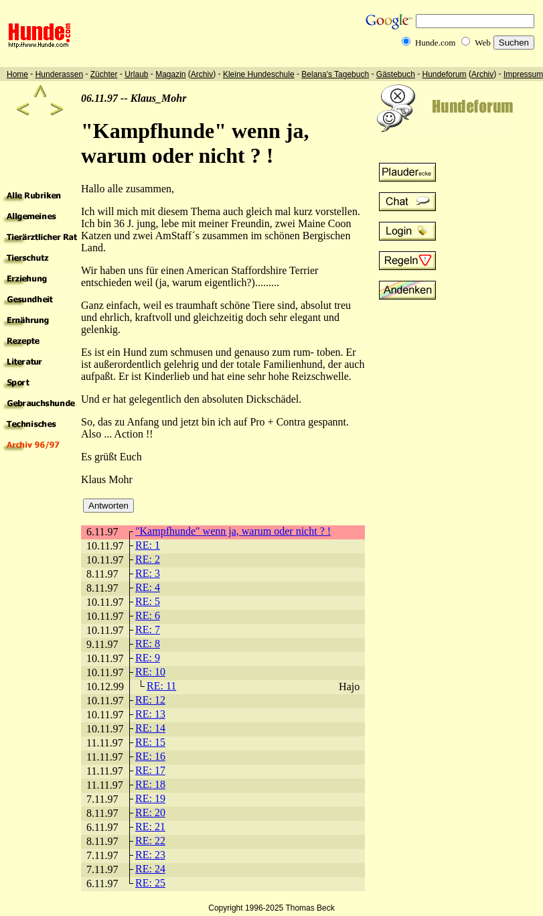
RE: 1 (147, 545)
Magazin (170, 74)
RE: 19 (150, 798)
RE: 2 (147, 559)
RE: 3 (147, 573)
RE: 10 (150, 671)
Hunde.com (435, 43)
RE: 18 (150, 784)
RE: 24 (150, 868)
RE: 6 (147, 615)
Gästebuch (395, 74)
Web (483, 43)
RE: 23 (150, 854)
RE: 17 (150, 770)
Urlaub (136, 74)
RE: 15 (150, 742)
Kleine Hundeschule (259, 74)
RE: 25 (150, 883)
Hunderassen (59, 74)
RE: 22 (150, 840)
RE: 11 (161, 686)
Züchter (104, 74)
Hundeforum (444, 74)
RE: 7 (147, 629)
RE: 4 (147, 587)
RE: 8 (147, 643)
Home (17, 74)
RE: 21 (150, 826)
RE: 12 (150, 700)
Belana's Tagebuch (335, 74)
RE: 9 (147, 657)
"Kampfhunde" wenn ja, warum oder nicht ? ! (233, 531)
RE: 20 (150, 812)
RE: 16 (150, 756)
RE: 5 (147, 601)
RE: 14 (150, 728)
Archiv (202, 74)
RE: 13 (150, 714)
